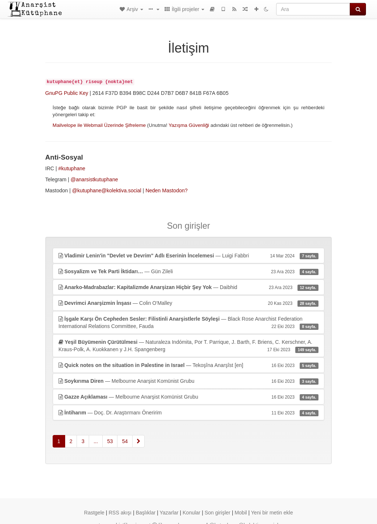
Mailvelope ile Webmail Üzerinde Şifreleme (99, 125)
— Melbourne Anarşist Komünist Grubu (188, 381)
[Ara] (313, 9)
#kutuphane (71, 168)
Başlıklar (146, 513)
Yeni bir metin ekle (272, 513)
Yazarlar (169, 513)
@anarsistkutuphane (94, 179)
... (96, 441)
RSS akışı (120, 513)
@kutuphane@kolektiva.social (106, 190)
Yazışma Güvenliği (189, 125)
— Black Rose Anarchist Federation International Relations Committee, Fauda (188, 323)
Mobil (241, 513)
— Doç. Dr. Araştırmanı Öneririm (188, 412)
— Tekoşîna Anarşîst (188, 365)
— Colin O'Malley (188, 303)
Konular (191, 513)
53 (110, 441)
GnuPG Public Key (66, 93)
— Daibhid (188, 287)
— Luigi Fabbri (188, 255)
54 (125, 441)
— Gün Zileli (188, 271)
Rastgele (94, 513)
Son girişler (217, 513)
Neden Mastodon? (166, 190)
